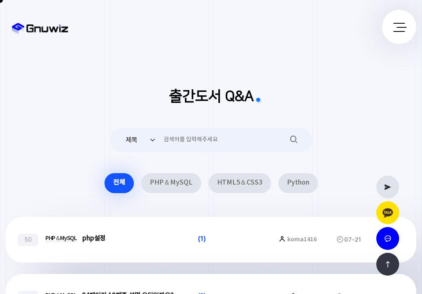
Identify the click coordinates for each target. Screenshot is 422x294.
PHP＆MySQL (171, 183)
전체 (119, 183)
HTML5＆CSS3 (239, 183)
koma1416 (301, 239)
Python (298, 183)
